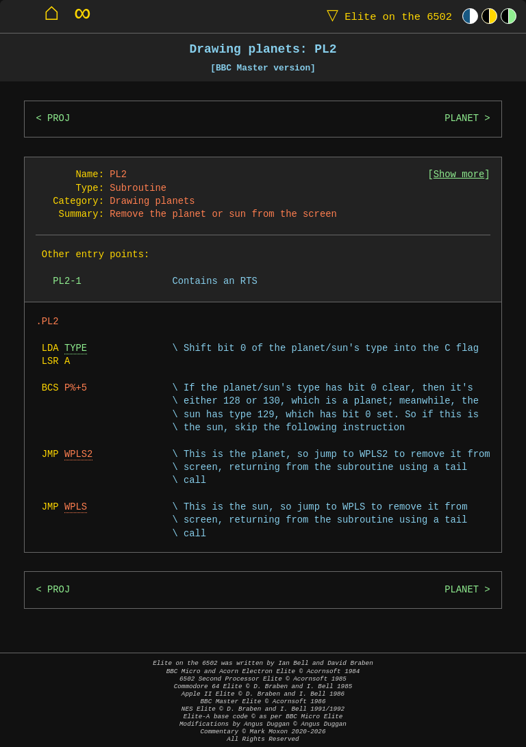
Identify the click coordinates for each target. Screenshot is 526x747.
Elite (386, 16)
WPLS (75, 507)
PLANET (461, 118)
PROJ (58, 118)
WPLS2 (78, 454)
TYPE (75, 348)
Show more (459, 174)
